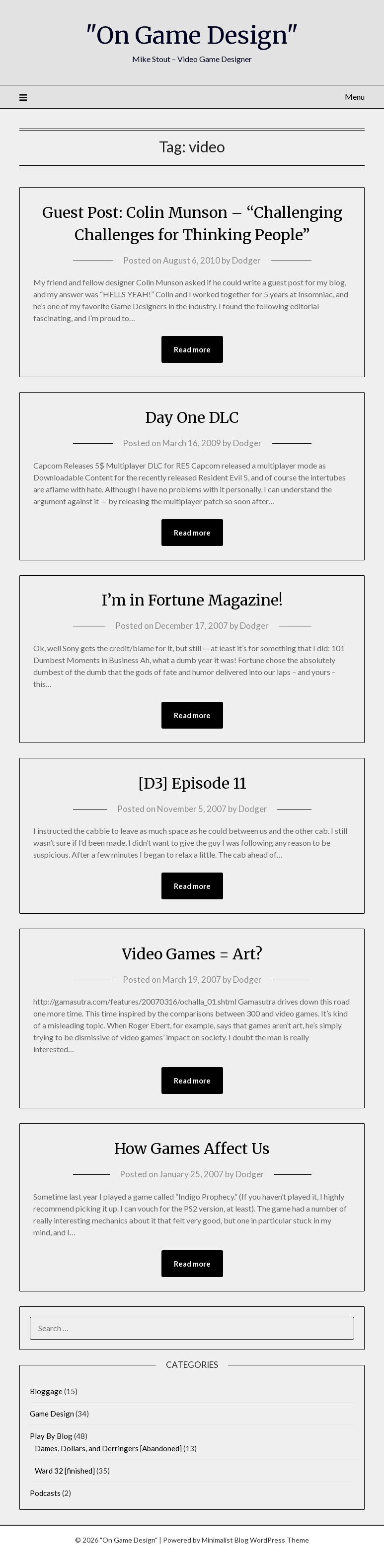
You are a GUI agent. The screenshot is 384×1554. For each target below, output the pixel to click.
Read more (192, 349)
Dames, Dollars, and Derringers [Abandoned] (108, 1448)
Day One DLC (192, 417)
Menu (355, 96)
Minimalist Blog (225, 1540)
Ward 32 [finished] (65, 1470)
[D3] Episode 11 (192, 783)
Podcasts (45, 1492)
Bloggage (46, 1391)
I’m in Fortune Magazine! (192, 600)
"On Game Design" (192, 35)
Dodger (246, 260)
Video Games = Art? (192, 954)
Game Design (52, 1413)
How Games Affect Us (192, 1148)
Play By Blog (51, 1435)
